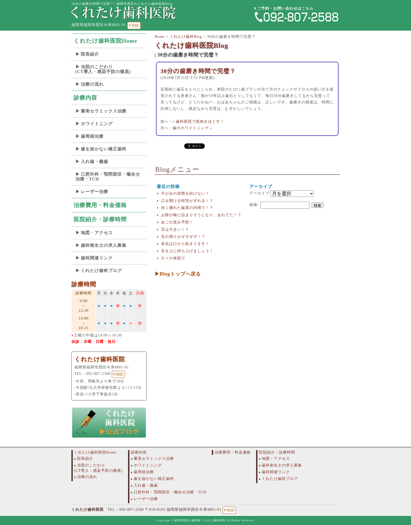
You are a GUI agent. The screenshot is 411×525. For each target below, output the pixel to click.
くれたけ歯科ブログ (101, 270)
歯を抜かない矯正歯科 (103, 149)
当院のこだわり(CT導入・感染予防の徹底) (103, 69)
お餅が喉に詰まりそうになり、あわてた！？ (201, 215)
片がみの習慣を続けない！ (185, 193)
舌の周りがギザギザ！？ (183, 237)
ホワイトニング (97, 123)
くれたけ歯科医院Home (105, 41)
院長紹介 (90, 54)
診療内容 (85, 98)
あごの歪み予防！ (177, 222)
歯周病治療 (92, 136)
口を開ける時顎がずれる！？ (187, 201)
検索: (254, 205)
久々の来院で (173, 258)
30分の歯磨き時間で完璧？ (198, 71)
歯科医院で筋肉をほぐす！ (200, 122)
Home (160, 37)
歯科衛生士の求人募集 (103, 245)
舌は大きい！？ (175, 229)
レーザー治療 (94, 191)
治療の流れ (92, 84)
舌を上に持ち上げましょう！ (187, 251)
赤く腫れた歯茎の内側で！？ (187, 208)
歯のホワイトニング (191, 128)
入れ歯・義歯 (94, 161)
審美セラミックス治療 (103, 111)
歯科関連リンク (97, 258)
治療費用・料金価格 (100, 205)
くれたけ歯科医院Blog (191, 45)
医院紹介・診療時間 (100, 219)
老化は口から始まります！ (185, 244)
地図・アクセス (97, 232)
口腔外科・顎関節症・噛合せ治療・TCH (107, 176)
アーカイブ (259, 193)
